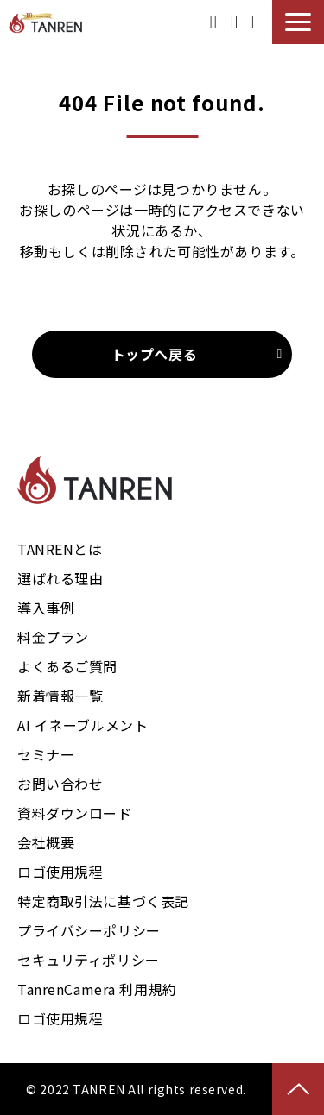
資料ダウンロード (213, 22)
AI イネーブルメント (82, 725)
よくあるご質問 (67, 666)
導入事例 (45, 607)
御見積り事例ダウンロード (234, 22)
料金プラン (53, 637)
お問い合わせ (255, 22)
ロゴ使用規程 (60, 871)
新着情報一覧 (60, 695)
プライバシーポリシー (89, 930)
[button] (298, 22)
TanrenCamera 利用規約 (97, 989)
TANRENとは (60, 549)
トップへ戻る (154, 353)
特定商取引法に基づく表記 (103, 901)
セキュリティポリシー (88, 959)
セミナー (45, 754)
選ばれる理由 (60, 578)
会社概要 (45, 842)
